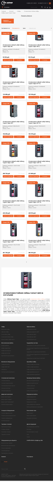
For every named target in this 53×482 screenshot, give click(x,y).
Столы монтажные (30, 388)
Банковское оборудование (8, 361)
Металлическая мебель (7, 343)
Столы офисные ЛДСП (31, 336)
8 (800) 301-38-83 (32, 3)
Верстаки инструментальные (33, 380)
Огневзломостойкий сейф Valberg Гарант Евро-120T (13, 162)
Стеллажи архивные (5, 380)
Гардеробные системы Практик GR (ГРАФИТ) (36, 351)
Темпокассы (4, 369)
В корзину (19, 60)
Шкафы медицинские (31, 396)
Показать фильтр (26, 16)
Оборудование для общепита (9, 440)
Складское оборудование (7, 410)
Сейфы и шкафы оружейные (33, 366)
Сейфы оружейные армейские (33, 374)
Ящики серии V (30, 413)
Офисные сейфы (5, 331)
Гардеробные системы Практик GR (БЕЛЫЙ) (36, 345)
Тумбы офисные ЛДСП (31, 334)
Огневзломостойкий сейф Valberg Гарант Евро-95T (13, 122)
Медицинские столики (31, 402)
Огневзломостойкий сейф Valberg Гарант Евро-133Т (13, 201)
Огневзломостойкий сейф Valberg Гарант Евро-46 (13, 45)
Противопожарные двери (6, 404)
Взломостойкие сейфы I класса (7, 339)
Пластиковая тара (31, 410)
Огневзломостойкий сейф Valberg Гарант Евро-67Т (13, 82)
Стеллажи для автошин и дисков (8, 385)
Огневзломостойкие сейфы (31, 11)
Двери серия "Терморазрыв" (7, 402)
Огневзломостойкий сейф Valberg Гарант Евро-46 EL (39, 45)
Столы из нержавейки (6, 448)
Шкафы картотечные (5, 353)
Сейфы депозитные (5, 364)
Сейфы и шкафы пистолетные (33, 364)
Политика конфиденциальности (8, 476)
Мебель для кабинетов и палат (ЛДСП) (35, 407)
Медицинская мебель (32, 394)
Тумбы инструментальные (32, 390)
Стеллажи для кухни (5, 450)
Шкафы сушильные (31, 385)
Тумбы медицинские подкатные (33, 404)
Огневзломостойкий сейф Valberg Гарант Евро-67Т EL (39, 82)
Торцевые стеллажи (5, 434)
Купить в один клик (8, 60)
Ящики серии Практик (31, 415)
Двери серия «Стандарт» (6, 399)
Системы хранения (5, 420)
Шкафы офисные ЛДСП (31, 329)
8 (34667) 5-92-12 (43, 3)
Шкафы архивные (5, 345)
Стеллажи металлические (8, 378)
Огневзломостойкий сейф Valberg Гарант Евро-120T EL (39, 162)
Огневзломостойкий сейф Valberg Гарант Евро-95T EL (39, 122)
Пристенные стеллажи (6, 426)
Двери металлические (7, 394)
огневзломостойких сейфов (37, 299)
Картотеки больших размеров (7, 355)
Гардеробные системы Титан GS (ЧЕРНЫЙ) (36, 358)
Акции (4, 461)
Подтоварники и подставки (7, 453)
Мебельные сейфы (5, 329)
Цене (24, 28)
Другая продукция (31, 424)
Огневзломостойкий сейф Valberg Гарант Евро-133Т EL (39, 201)
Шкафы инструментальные (32, 383)
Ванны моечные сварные (6, 443)
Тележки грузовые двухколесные (8, 415)
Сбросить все (32, 28)
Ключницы (29, 429)
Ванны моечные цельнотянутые (8, 445)
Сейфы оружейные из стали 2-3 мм (34, 369)
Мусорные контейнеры (32, 418)
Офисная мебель (31, 326)
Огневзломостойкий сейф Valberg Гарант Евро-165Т (13, 241)
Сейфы (19, 11)
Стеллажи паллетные (5, 388)
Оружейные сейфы (31, 361)
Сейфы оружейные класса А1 (33, 372)
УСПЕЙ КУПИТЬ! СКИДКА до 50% (35, 440)
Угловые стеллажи (5, 429)
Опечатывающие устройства (33, 426)
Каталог (11, 11)
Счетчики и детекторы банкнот (7, 372)
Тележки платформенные (6, 418)
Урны (28, 434)
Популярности (15, 28)
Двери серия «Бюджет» (6, 396)
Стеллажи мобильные (6, 390)
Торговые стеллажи (6, 424)
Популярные (30, 456)
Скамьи (28, 437)
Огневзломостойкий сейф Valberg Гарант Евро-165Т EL (39, 241)
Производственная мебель (33, 378)
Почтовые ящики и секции (32, 431)
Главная (3, 11)
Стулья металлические (31, 339)
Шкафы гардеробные (5, 348)
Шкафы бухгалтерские (6, 350)
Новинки (3, 456)
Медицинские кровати (31, 399)
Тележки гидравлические (6, 413)
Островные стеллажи (6, 431)
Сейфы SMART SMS (5, 366)
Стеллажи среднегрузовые (7, 383)
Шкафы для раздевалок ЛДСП (33, 331)
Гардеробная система (32, 343)
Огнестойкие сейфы (5, 334)
